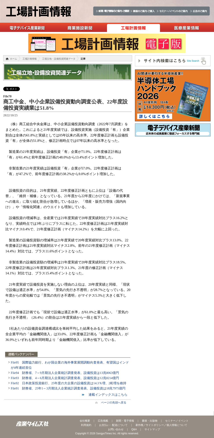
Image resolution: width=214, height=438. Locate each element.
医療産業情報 (186, 27)
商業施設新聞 (80, 27)
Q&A (134, 429)
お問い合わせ (116, 429)
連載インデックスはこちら (106, 394)
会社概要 (85, 420)
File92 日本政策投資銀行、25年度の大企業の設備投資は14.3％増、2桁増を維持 (68, 383)
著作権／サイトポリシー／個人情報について (161, 425)
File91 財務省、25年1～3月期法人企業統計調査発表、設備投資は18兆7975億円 (68, 388)
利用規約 (86, 425)
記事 (83, 58)
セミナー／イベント (177, 420)
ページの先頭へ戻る (112, 402)
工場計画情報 (133, 27)
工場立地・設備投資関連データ (58, 58)
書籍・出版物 (149, 420)
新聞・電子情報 (125, 420)
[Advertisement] (172, 171)
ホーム (13, 58)
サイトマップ (152, 429)
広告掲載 (103, 420)
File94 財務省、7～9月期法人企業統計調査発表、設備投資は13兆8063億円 (65, 373)
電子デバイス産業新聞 (26, 27)
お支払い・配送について (113, 425)
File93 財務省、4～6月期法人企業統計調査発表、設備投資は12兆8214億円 (65, 378)
